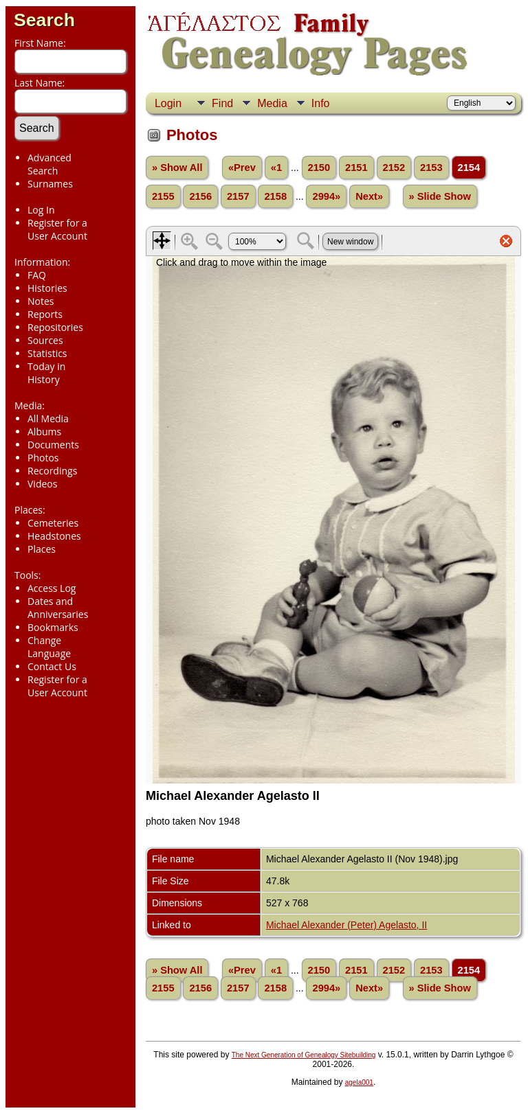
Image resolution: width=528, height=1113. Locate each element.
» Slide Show (440, 196)
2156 (200, 196)
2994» (326, 196)
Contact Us (52, 666)
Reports (45, 314)
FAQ (37, 275)
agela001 (359, 1082)
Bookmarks (53, 627)
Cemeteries (53, 522)
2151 (356, 167)
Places (42, 548)
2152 (394, 167)
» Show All (177, 167)
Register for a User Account (57, 229)
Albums (44, 431)
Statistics (47, 353)
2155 (163, 196)
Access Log (52, 588)
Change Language (49, 647)
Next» (369, 196)
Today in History (46, 373)
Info (320, 103)
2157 (238, 196)
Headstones (54, 535)
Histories (47, 288)
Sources (45, 340)
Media (272, 103)
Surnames (50, 183)
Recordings (52, 470)
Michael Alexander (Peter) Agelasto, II (346, 924)
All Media (48, 418)
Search (44, 20)
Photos (43, 457)
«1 (276, 167)
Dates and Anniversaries (58, 608)
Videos (42, 483)
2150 (319, 167)
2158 (275, 196)
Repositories (55, 327)
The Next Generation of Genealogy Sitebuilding (304, 1055)
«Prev (242, 167)
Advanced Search (50, 164)
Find (222, 103)
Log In (41, 209)
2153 (431, 167)
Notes (41, 301)
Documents (53, 444)
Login (168, 103)
